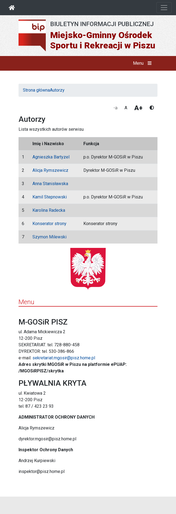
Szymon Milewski (49, 236)
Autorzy (57, 90)
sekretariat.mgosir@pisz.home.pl (63, 357)
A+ (138, 108)
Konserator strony (49, 223)
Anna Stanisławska (50, 183)
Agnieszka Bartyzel (50, 157)
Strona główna (36, 90)
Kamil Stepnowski (49, 197)
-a (115, 107)
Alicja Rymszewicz (50, 170)
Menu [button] (143, 63)
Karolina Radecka (48, 210)
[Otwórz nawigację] (164, 7)
